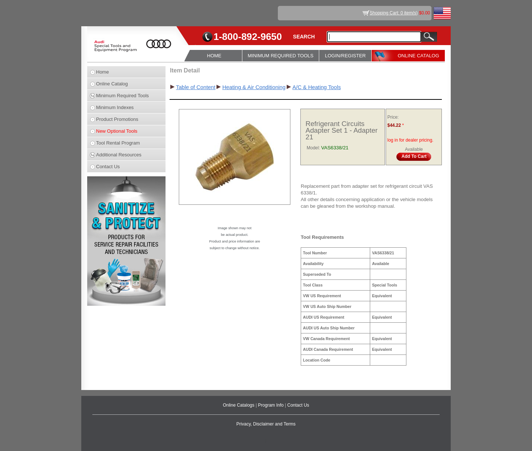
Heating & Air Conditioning (254, 87)
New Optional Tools (116, 131)
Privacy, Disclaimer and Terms (266, 424)
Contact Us (108, 166)
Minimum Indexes (115, 107)
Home (102, 72)
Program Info (271, 405)
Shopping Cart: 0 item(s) (394, 13)
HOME (214, 55)
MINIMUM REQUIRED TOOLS (281, 55)
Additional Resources (118, 154)
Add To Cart (414, 156)
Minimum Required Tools (122, 95)
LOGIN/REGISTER (345, 55)
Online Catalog (112, 84)
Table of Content (195, 87)
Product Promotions (117, 119)
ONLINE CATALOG (418, 55)
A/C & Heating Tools (317, 87)
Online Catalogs (239, 405)
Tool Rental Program (118, 143)
